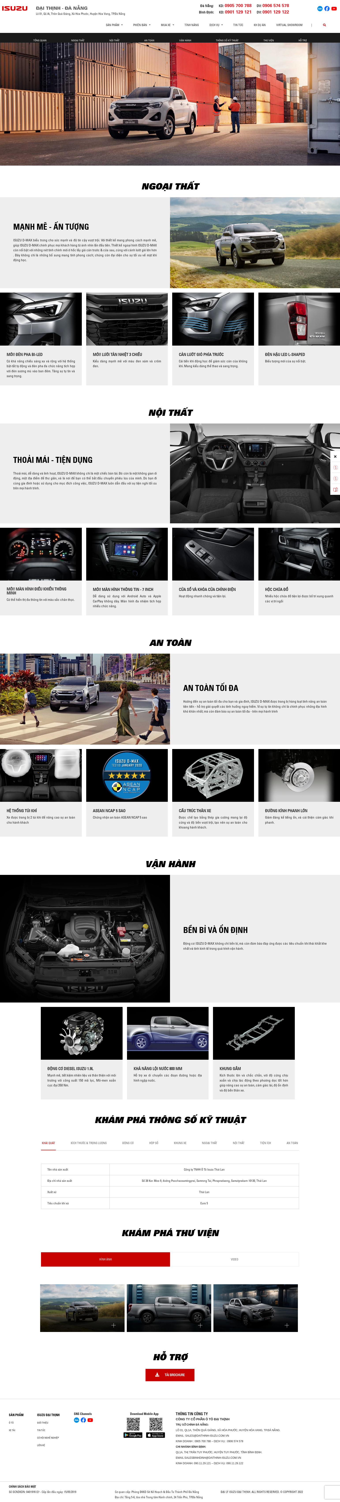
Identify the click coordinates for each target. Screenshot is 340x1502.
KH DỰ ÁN (260, 25)
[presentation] (5, 339)
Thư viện (268, 40)
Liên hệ (41, 1445)
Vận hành (185, 40)
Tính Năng (192, 25)
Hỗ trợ (303, 40)
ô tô (11, 1422)
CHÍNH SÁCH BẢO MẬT (22, 1486)
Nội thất (114, 40)
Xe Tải (12, 1430)
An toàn (149, 40)
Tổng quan (40, 40)
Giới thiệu (42, 1422)
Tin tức (238, 25)
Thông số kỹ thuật (227, 40)
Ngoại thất (77, 40)
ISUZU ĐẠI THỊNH (48, 1415)
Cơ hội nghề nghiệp (48, 1437)
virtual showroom (289, 25)
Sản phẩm (16, 1415)
